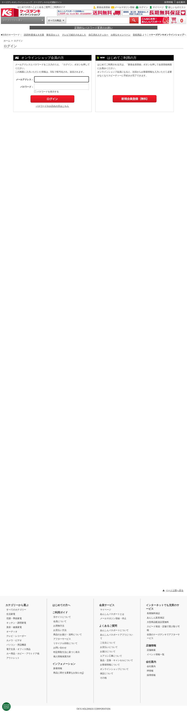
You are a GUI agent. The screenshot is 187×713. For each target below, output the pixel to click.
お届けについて (107, 651)
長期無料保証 (153, 613)
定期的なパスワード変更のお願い (93, 27)
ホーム (7, 41)
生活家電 (10, 614)
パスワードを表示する (46, 91)
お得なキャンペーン (120, 34)
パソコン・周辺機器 (16, 644)
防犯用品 (137, 34)
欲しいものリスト (177, 7)
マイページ (158, 7)
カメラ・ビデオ (14, 640)
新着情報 (57, 668)
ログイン (143, 7)
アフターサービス (62, 639)
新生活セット (53, 34)
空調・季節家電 (14, 618)
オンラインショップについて (114, 669)
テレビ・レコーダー (16, 636)
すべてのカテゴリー (16, 609)
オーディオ (11, 631)
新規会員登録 (103, 7)
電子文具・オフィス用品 (18, 649)
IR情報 (150, 670)
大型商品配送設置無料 (158, 622)
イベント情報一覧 (155, 654)
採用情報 (168, 2)
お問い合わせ (59, 647)
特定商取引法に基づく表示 (66, 652)
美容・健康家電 (14, 627)
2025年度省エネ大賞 (34, 34)
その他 (103, 678)
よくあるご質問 (42, 7)
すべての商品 (54, 20)
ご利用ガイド (58, 7)
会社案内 (180, 2)
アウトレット (13, 658)
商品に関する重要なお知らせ (68, 672)
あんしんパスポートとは (112, 614)
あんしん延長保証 (155, 617)
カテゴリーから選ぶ (13, 20)
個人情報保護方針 (62, 656)
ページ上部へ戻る (174, 590)
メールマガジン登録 (124, 7)
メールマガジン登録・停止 (113, 618)
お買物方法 (58, 625)
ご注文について (107, 642)
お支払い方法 (59, 630)
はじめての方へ (25, 7)
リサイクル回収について (65, 643)
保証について (106, 673)
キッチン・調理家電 (16, 623)
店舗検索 (151, 650)
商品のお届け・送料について (67, 634)
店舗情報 (151, 645)
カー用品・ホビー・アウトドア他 (22, 653)
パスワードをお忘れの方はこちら (52, 106)
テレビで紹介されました (74, 34)
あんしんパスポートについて (114, 630)
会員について (59, 621)
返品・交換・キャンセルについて (116, 660)
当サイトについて (62, 617)
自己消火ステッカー (98, 34)
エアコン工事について (111, 656)
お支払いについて (109, 647)
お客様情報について (110, 664)
